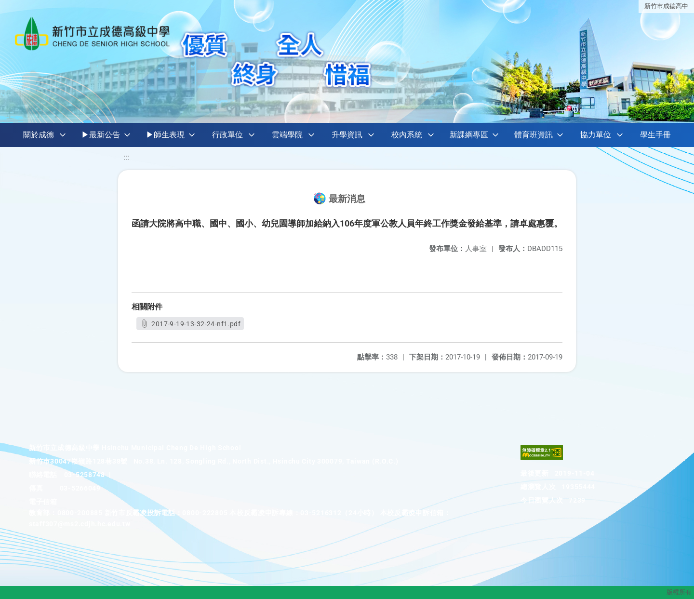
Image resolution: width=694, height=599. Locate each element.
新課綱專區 (469, 134)
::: (126, 157)
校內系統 (406, 134)
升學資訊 (347, 134)
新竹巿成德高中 (666, 6)
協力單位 (595, 134)
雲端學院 (287, 134)
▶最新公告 (100, 134)
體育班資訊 (533, 134)
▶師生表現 (165, 134)
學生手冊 (655, 134)
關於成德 (38, 134)
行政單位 (227, 134)
